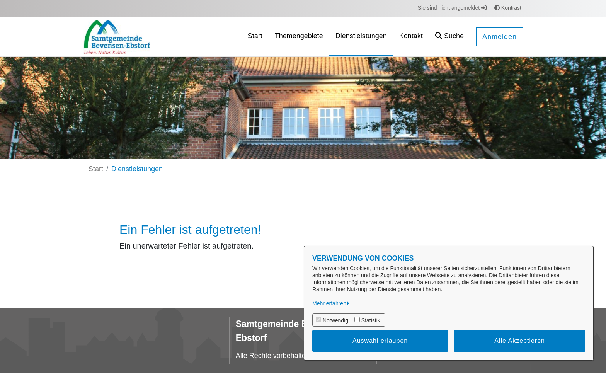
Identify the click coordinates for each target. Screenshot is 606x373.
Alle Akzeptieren (519, 340)
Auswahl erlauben (380, 340)
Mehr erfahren (329, 303)
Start (96, 169)
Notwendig (335, 320)
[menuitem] (255, 36)
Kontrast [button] (507, 8)
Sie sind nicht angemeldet (452, 8)
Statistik (370, 320)
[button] (449, 36)
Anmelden (499, 37)
